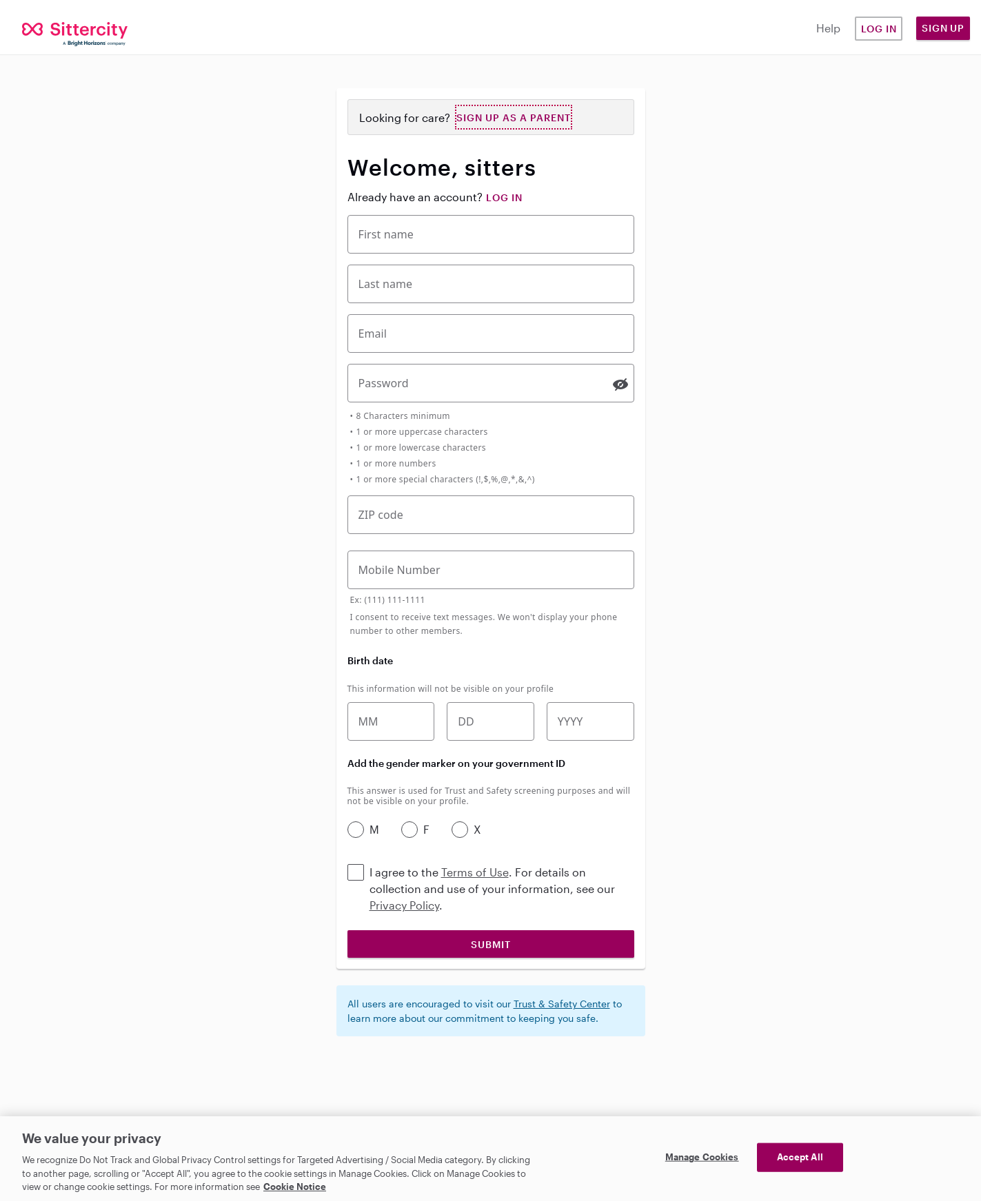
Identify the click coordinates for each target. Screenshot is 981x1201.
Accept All (800, 1156)
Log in (879, 28)
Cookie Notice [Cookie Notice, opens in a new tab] (294, 1186)
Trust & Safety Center (562, 1003)
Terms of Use (475, 872)
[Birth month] (391, 721)
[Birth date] (490, 721)
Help (828, 27)
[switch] (620, 384)
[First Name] (490, 234)
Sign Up (943, 28)
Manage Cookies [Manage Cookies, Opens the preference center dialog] (702, 1156)
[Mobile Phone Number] (490, 570)
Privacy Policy (404, 905)
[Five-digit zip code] (490, 514)
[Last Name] (490, 284)
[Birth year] (590, 721)
